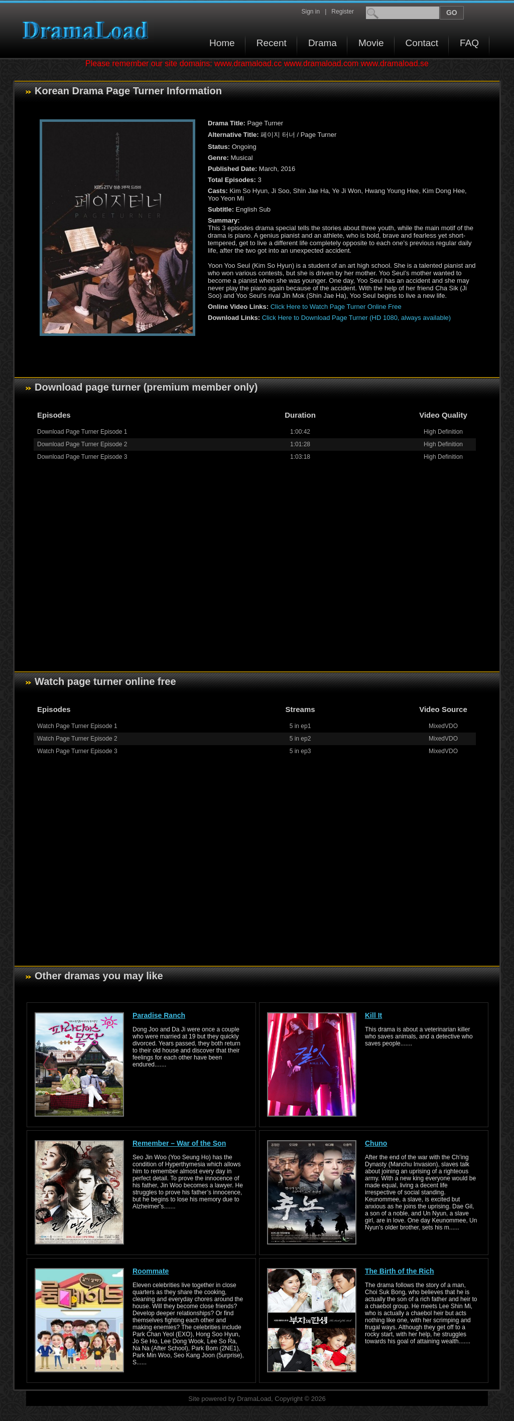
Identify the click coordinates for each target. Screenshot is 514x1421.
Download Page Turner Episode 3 (82, 456)
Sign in (310, 11)
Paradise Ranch (159, 1015)
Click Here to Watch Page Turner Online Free (336, 306)
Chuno (376, 1143)
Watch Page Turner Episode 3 (77, 751)
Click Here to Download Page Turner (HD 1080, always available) (356, 317)
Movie (371, 43)
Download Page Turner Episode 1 (82, 431)
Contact (422, 43)
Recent (271, 43)
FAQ (469, 43)
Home (222, 43)
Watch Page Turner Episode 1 (77, 726)
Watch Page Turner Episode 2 (77, 738)
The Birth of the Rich (399, 1271)
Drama (322, 43)
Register (342, 11)
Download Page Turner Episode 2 (82, 444)
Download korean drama (88, 30)
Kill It (373, 1015)
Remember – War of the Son (179, 1143)
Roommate (151, 1271)
